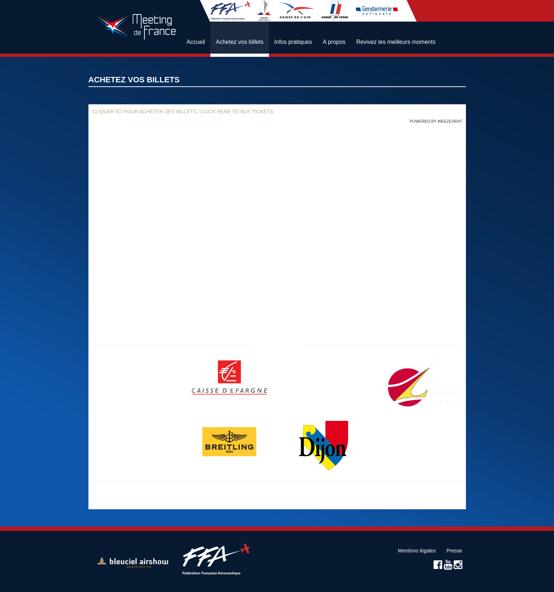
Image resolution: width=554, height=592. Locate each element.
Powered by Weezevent (436, 121)
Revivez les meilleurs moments (396, 42)
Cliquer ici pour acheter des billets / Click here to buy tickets (183, 111)
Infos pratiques (293, 42)
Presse (454, 551)
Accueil (196, 42)
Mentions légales (417, 551)
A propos (334, 42)
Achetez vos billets (240, 42)
